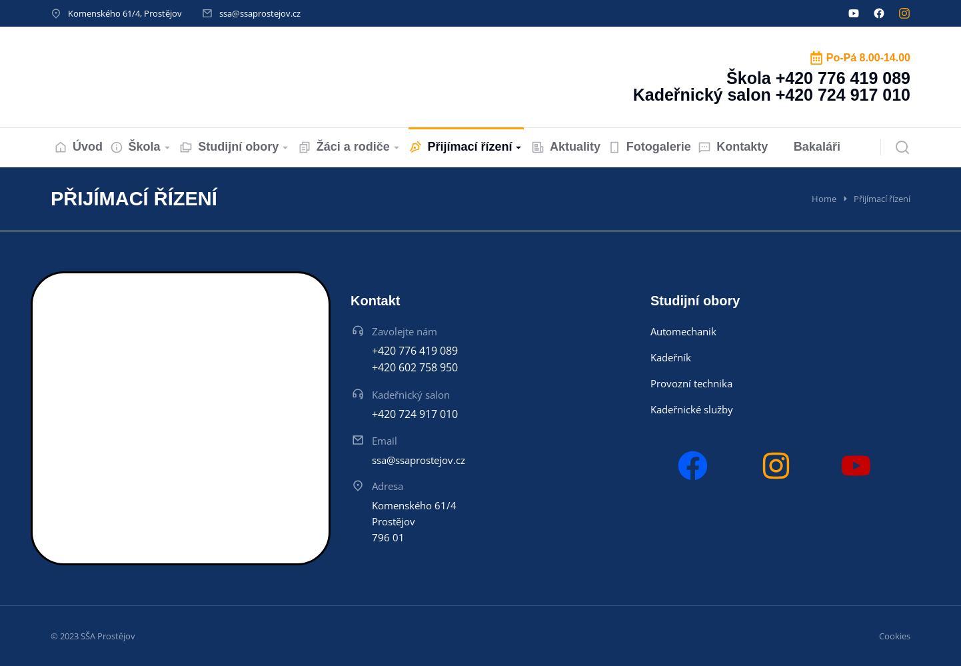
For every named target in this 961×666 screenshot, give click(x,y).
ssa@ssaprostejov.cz (260, 13)
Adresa (387, 486)
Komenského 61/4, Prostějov (125, 13)
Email (384, 440)
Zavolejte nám (404, 331)
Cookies (894, 636)
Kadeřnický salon (411, 394)
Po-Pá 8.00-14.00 (868, 57)
